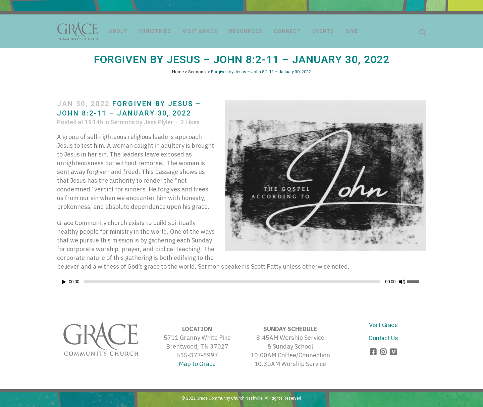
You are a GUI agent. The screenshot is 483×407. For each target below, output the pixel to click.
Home (178, 71)
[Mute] (402, 281)
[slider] (232, 281)
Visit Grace (383, 324)
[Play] (64, 282)
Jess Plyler (158, 122)
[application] (241, 283)
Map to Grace (197, 364)
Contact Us (383, 338)
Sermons (197, 71)
